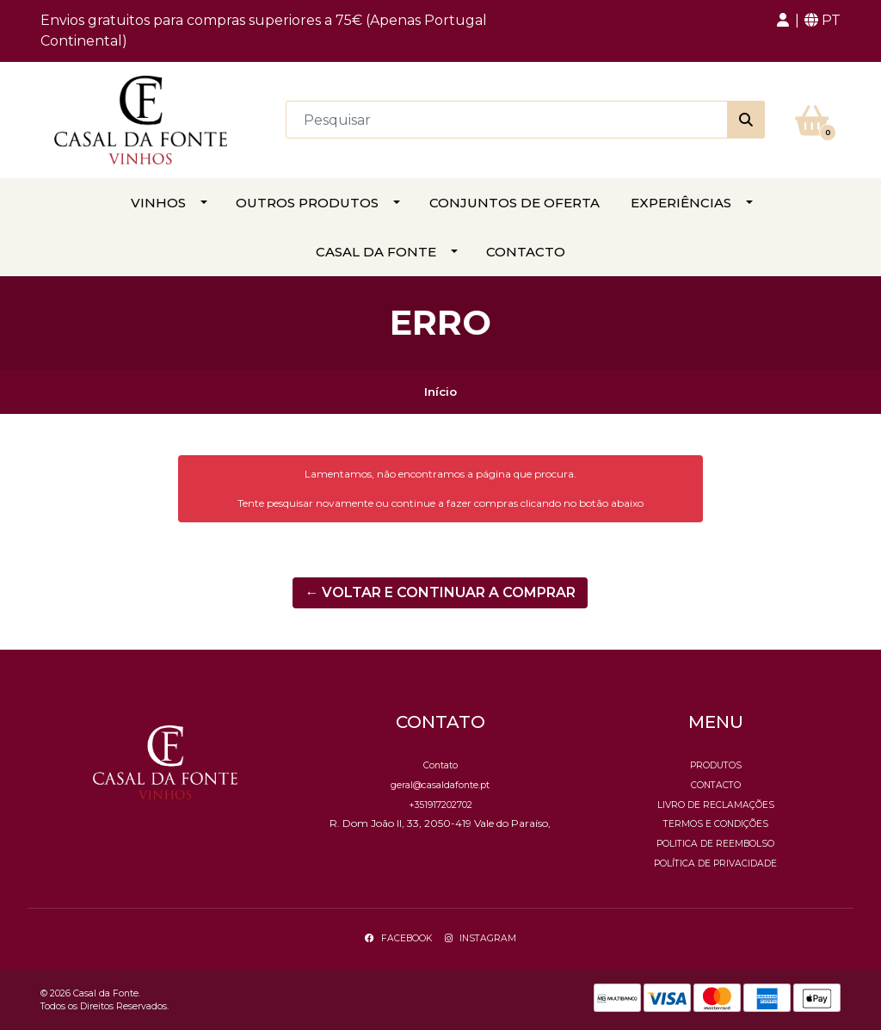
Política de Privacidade (715, 863)
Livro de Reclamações (715, 805)
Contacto (525, 252)
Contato (440, 765)
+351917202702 (440, 805)
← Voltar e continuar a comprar (440, 592)
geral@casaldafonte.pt (440, 785)
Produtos (716, 765)
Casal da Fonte (376, 252)
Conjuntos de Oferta (514, 202)
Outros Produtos (307, 202)
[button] (783, 20)
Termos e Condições (715, 824)
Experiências (681, 202)
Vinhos (158, 202)
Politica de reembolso (715, 843)
